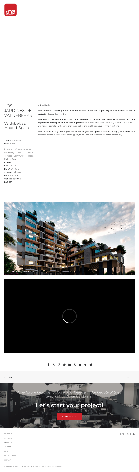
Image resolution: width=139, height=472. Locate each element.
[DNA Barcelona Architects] (10, 9)
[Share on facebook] (48, 364)
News (95, 9)
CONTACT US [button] (69, 416)
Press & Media (111, 9)
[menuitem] (38, 9)
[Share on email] (90, 364)
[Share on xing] (85, 364)
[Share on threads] (59, 364)
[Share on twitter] (53, 364)
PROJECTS (37, 9)
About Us (68, 9)
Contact (129, 9)
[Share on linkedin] (69, 364)
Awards (83, 9)
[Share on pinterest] (64, 364)
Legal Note (58, 466)
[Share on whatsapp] (74, 364)
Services (52, 9)
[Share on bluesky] (80, 364)
